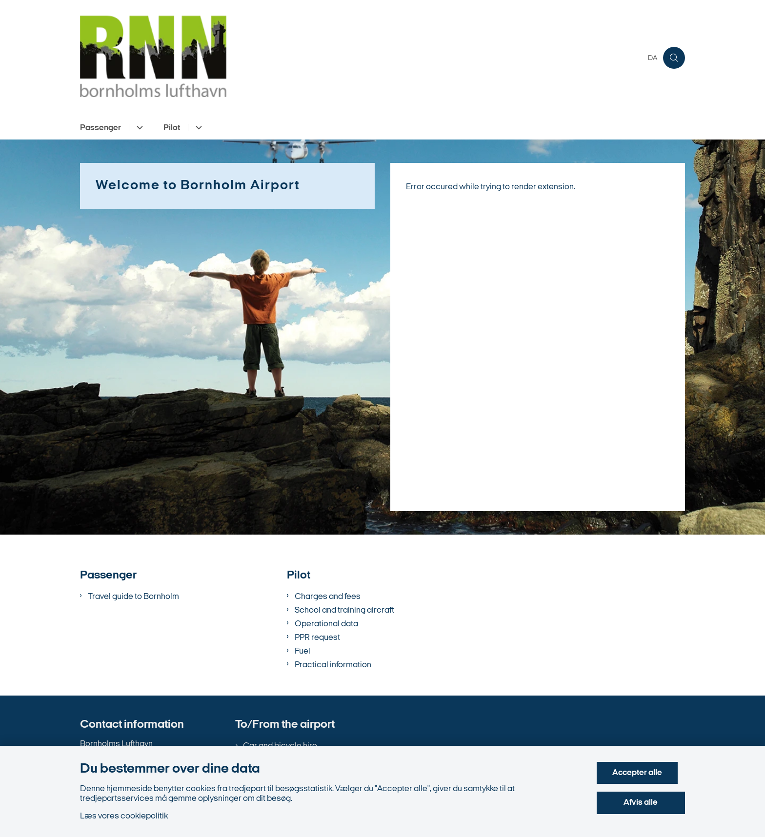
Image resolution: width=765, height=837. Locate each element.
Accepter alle (644, 773)
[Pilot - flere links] (197, 127)
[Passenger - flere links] (138, 127)
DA (652, 58)
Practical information (333, 665)
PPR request (317, 638)
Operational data (326, 624)
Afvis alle (644, 802)
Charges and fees (328, 597)
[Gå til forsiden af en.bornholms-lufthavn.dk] (361, 58)
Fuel (302, 651)
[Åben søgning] (674, 58)
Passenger (100, 128)
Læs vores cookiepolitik (124, 816)
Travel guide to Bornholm (133, 597)
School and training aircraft (344, 610)
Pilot (171, 128)
